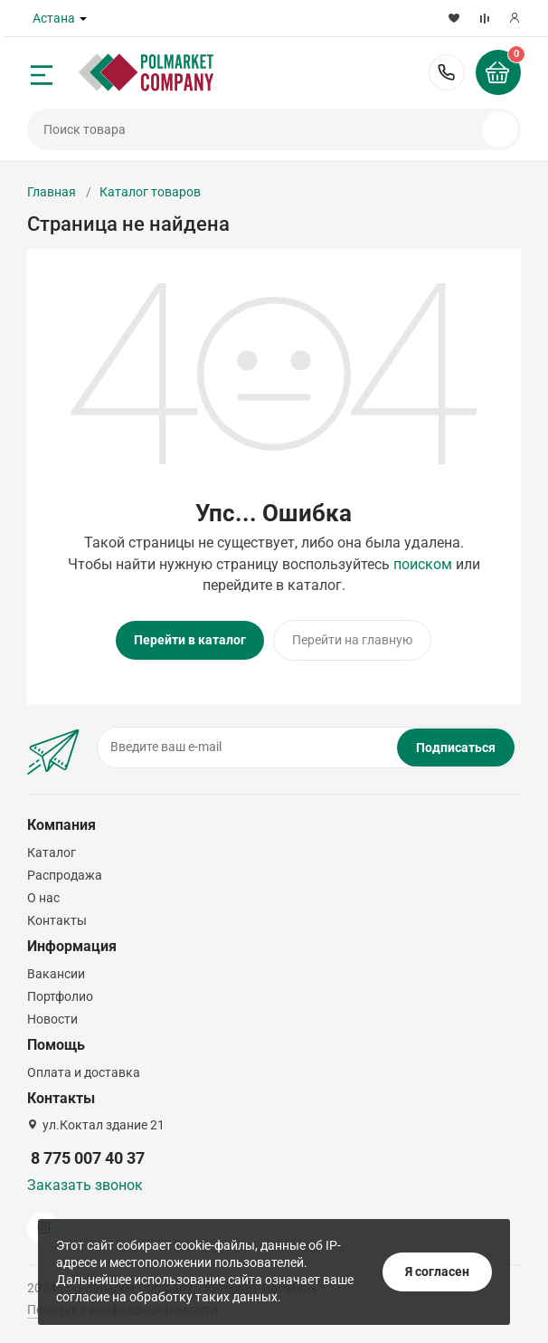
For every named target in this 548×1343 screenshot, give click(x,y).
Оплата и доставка (83, 1072)
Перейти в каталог (190, 640)
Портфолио (60, 996)
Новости (52, 1019)
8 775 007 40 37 (447, 72)
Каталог (51, 852)
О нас (43, 898)
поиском (422, 564)
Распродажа (64, 875)
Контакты (57, 920)
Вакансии (56, 974)
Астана (54, 18)
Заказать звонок (85, 1185)
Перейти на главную (352, 640)
